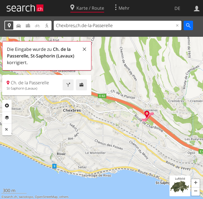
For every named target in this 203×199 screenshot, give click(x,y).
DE (177, 8)
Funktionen (7, 129)
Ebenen (7, 118)
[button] (195, 183)
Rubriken (7, 105)
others (63, 197)
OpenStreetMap (46, 197)
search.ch (10, 197)
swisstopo (26, 197)
